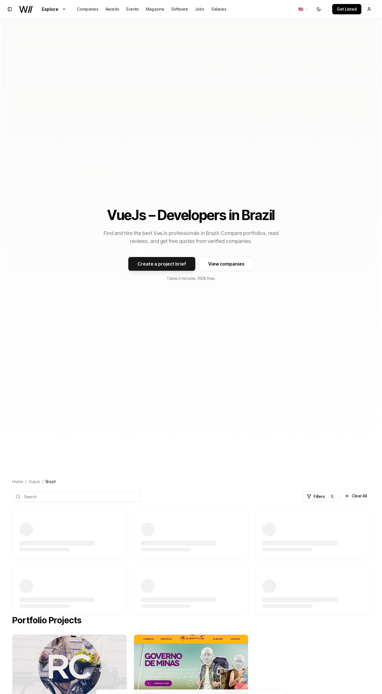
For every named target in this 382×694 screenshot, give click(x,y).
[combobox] (303, 9)
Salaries (219, 9)
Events (132, 9)
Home (17, 481)
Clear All (356, 495)
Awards (112, 9)
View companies (226, 264)
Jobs (199, 9)
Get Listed (347, 9)
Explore (54, 9)
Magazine (155, 9)
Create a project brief (161, 264)
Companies (88, 9)
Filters (321, 496)
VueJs (34, 481)
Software (179, 9)
